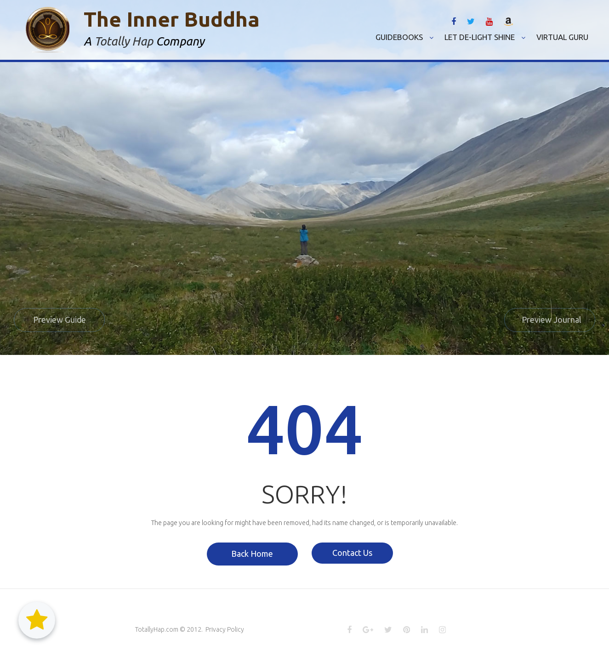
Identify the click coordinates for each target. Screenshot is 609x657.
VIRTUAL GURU (562, 37)
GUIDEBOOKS (404, 37)
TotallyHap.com (156, 630)
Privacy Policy (224, 630)
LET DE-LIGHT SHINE (484, 37)
